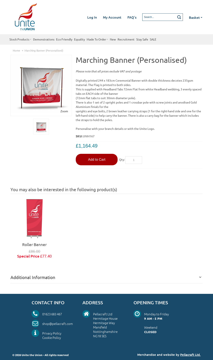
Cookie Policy (51, 337)
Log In (92, 17)
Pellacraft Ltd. (190, 354)
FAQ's (131, 17)
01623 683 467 (52, 314)
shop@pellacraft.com (57, 323)
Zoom (64, 111)
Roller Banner (34, 244)
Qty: (122, 159)
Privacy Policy (51, 333)
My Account (112, 17)
